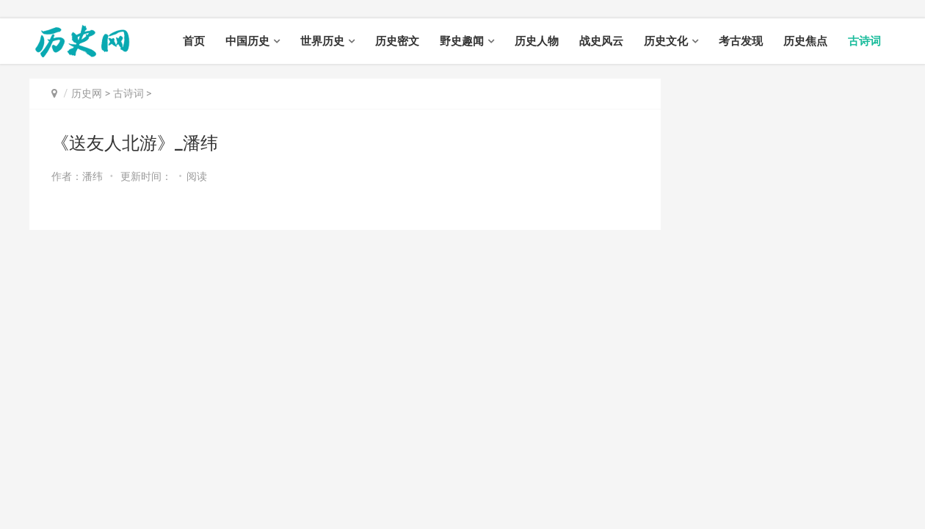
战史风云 (601, 41)
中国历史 (247, 41)
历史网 (86, 93)
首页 (194, 41)
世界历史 (322, 41)
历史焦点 (805, 41)
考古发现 (741, 41)
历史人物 (537, 41)
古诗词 (864, 41)
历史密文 (397, 41)
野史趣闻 (462, 41)
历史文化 (666, 41)
